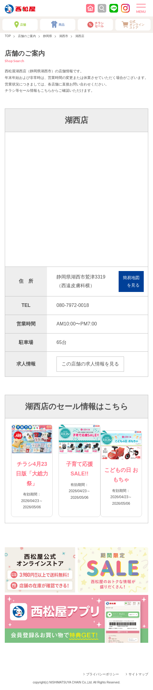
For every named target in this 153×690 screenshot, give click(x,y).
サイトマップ (138, 674)
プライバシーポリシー (102, 674)
